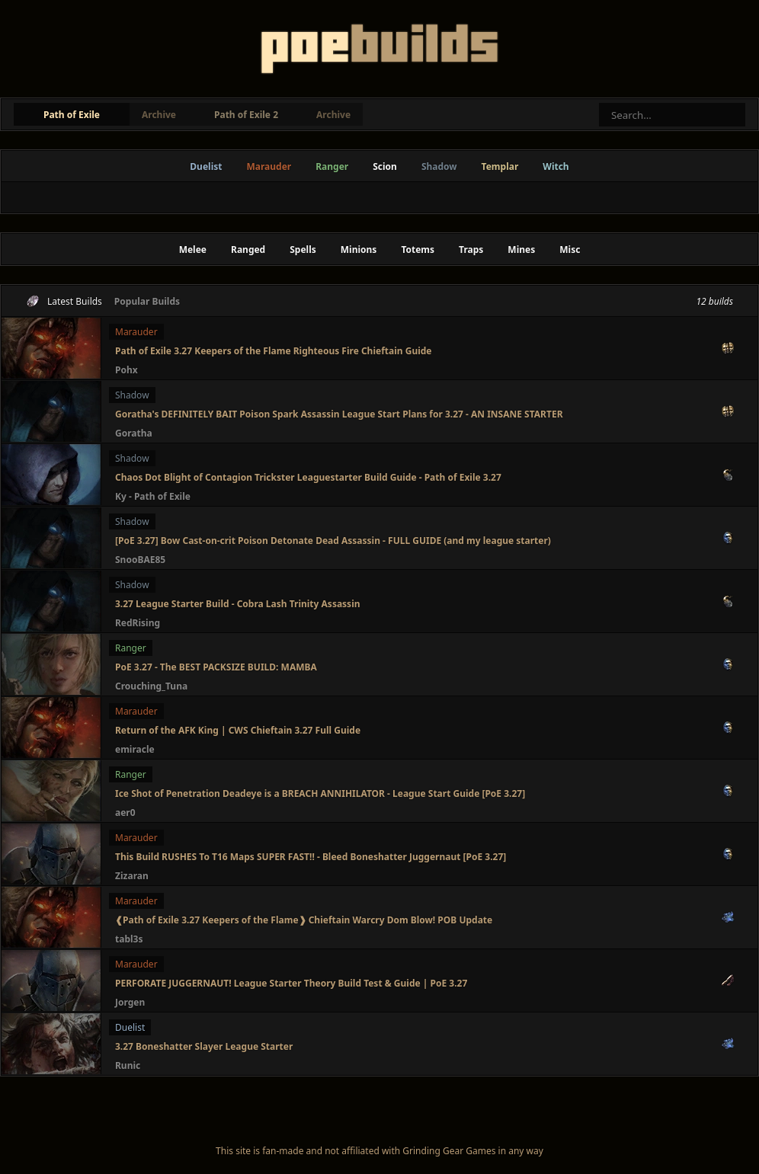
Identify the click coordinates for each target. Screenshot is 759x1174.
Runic (127, 1065)
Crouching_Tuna (151, 686)
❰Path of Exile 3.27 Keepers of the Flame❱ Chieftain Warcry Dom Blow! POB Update (303, 919)
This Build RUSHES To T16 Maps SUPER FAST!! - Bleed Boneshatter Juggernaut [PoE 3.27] (310, 856)
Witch (555, 166)
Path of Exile (71, 114)
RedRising (137, 622)
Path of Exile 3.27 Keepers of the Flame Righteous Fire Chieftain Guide (273, 350)
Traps (471, 249)
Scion (385, 166)
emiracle (135, 749)
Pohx (126, 369)
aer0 (125, 812)
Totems (417, 249)
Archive (159, 114)
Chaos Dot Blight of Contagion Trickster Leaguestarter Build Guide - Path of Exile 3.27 (308, 477)
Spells (303, 249)
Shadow (439, 166)
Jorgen (130, 1002)
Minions (359, 249)
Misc (569, 249)
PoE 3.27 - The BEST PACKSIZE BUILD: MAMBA (216, 667)
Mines (521, 249)
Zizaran (132, 875)
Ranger (331, 166)
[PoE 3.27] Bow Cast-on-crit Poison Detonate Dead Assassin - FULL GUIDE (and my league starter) (333, 540)
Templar (500, 166)
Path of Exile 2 (246, 114)
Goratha (133, 433)
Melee (193, 249)
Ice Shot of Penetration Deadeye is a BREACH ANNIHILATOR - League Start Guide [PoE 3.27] (320, 793)
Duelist (206, 166)
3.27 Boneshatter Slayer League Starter (204, 1046)
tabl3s (129, 938)
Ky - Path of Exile (153, 496)
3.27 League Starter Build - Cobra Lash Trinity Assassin (237, 603)
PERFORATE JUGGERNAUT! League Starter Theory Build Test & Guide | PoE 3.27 (291, 983)
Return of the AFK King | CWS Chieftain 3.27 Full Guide (237, 730)
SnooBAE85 (140, 559)
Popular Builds (147, 301)
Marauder (268, 166)
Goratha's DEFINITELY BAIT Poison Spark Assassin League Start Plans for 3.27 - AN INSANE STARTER (339, 414)
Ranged (248, 249)
